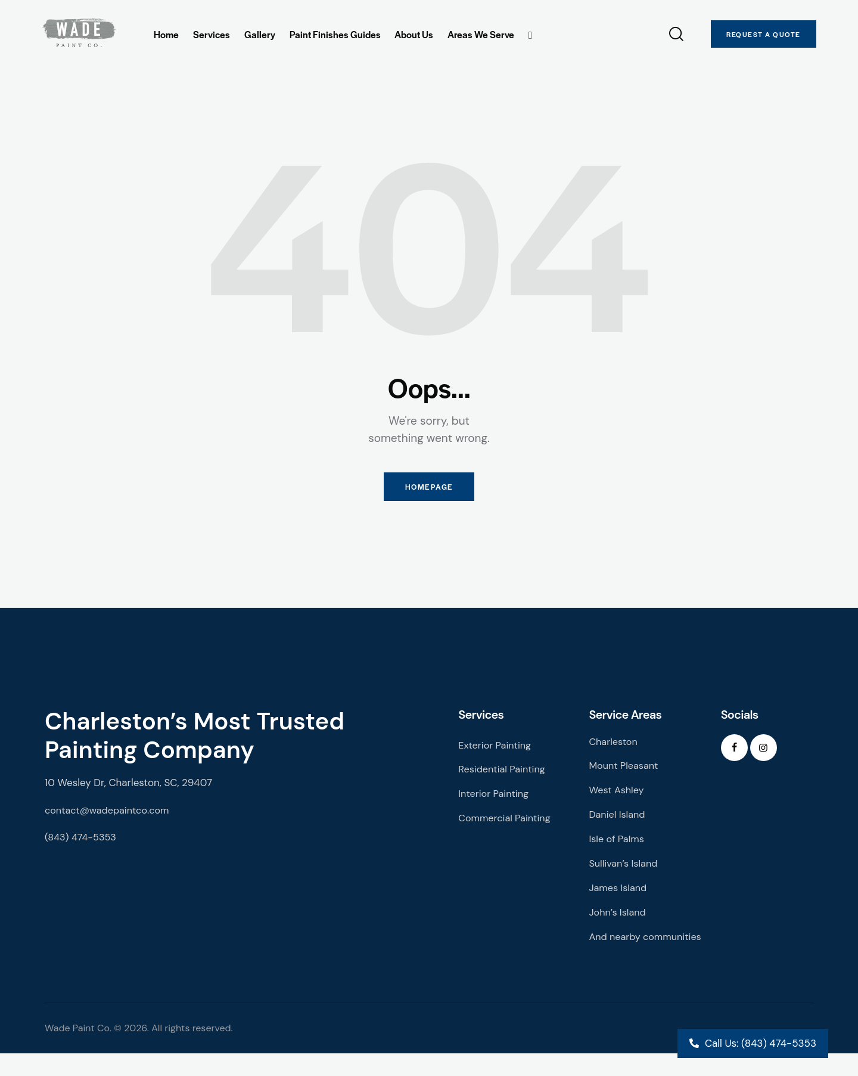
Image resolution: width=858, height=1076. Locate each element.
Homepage (429, 489)
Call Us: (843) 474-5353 (760, 1043)
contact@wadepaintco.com (110, 814)
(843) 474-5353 (82, 842)
